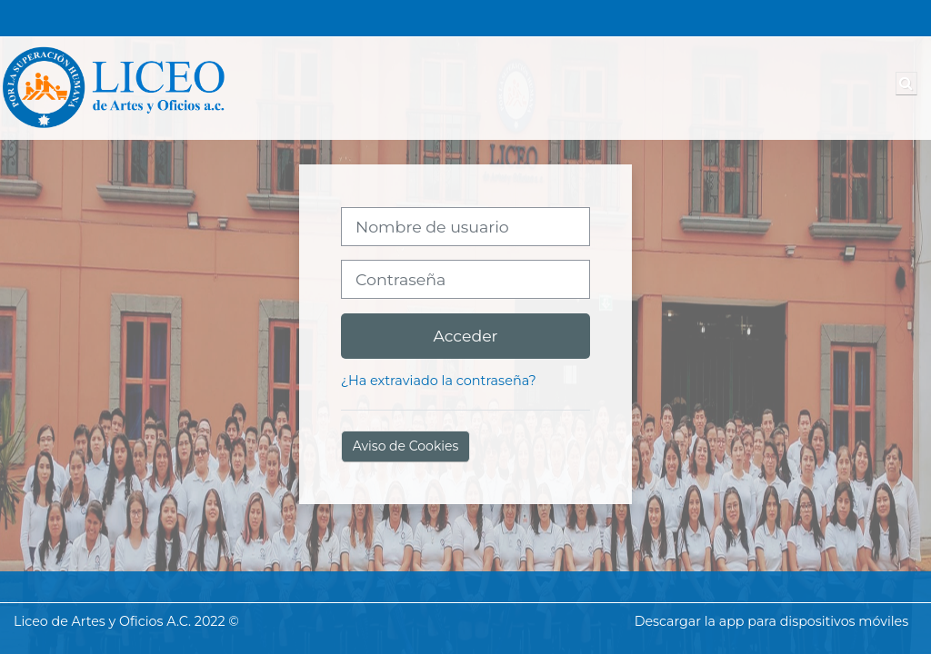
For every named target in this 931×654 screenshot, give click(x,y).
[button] (906, 83)
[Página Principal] (113, 87)
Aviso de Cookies (406, 446)
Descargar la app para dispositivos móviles (772, 621)
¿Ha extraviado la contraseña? (438, 380)
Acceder (465, 335)
